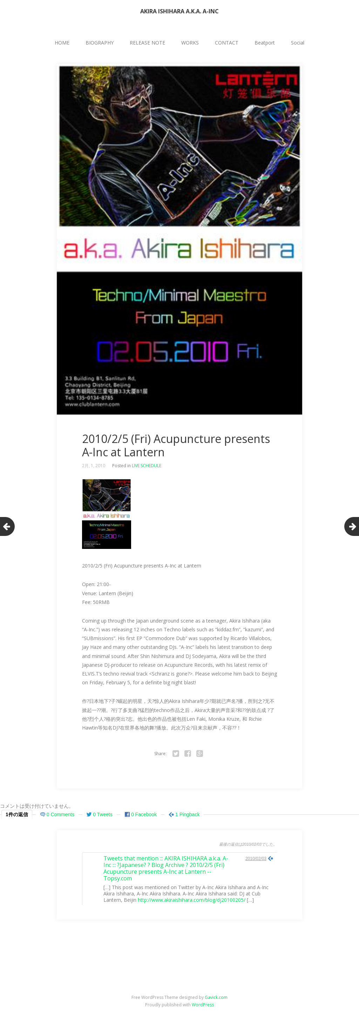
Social (297, 42)
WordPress (203, 1005)
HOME (62, 42)
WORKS (190, 42)
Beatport (265, 42)
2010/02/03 (255, 858)
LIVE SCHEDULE (146, 466)
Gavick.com (216, 997)
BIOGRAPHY (100, 42)
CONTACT (226, 42)
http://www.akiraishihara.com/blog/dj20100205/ (191, 900)
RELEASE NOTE (147, 42)
